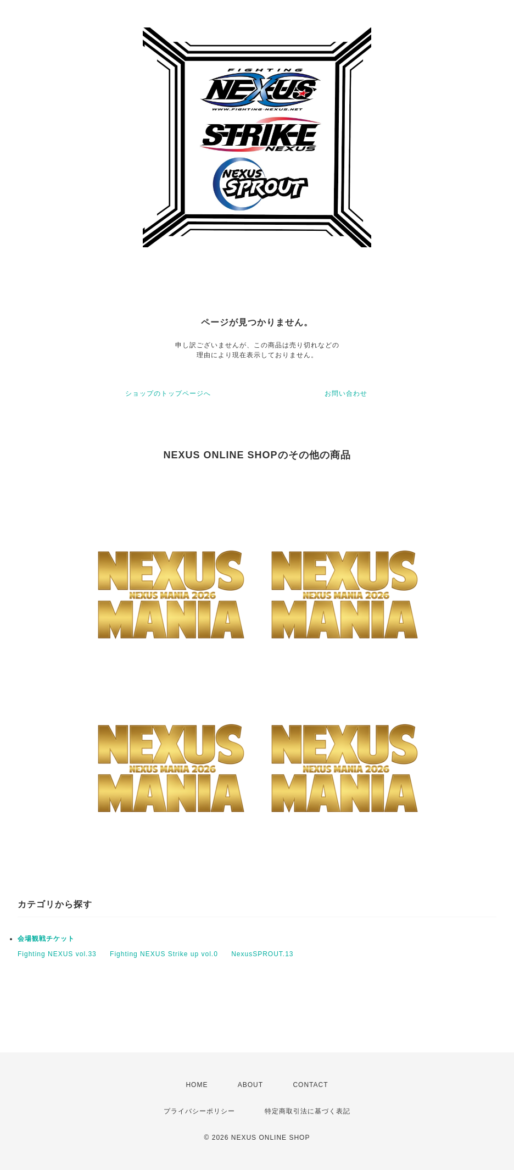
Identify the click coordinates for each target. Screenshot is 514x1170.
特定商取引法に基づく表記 (307, 1111)
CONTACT (310, 1085)
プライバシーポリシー (199, 1111)
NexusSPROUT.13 (262, 954)
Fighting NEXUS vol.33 (57, 954)
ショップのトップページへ (168, 393)
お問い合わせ (346, 393)
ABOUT (250, 1085)
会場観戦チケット (46, 938)
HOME (197, 1085)
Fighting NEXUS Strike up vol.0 (164, 954)
